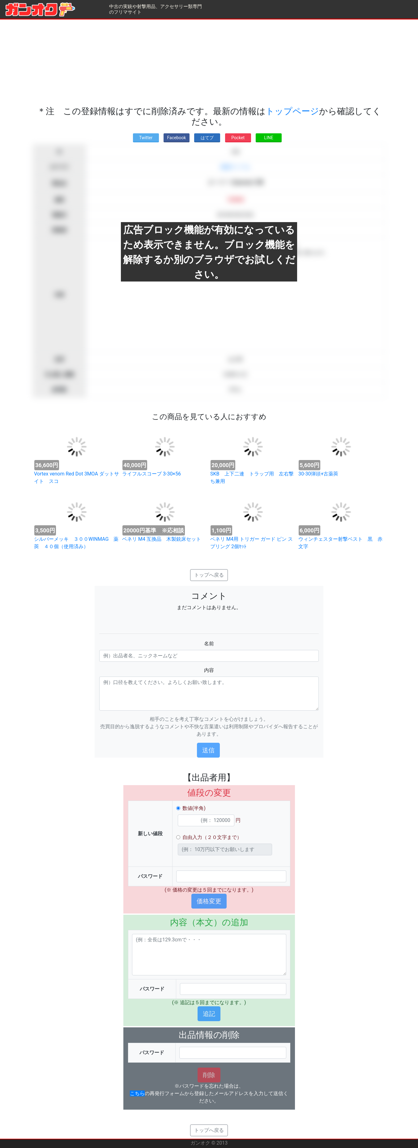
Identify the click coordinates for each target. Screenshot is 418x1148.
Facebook (176, 137)
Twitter (145, 137)
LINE (268, 137)
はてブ (207, 137)
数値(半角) (194, 808)
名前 (209, 644)
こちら (137, 1093)
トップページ (292, 111)
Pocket (238, 137)
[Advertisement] (209, 62)
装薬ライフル (235, 167)
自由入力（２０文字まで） (212, 837)
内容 (209, 670)
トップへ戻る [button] (209, 575)
